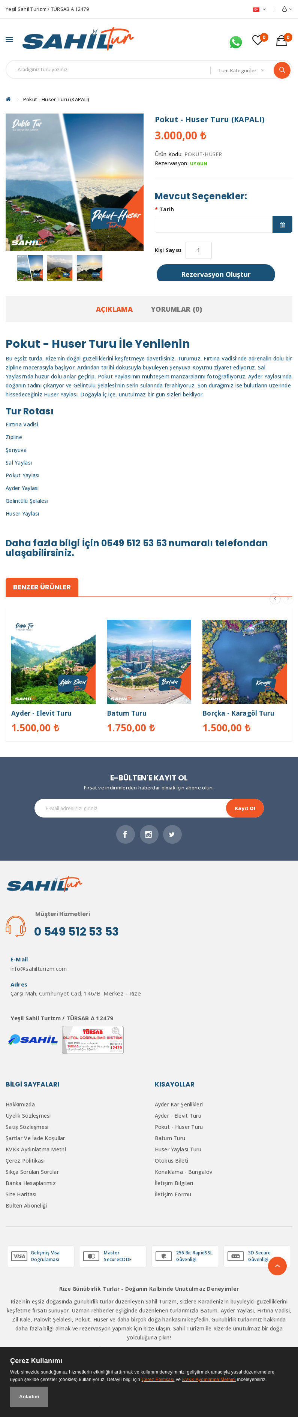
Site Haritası (21, 1196)
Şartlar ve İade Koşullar (35, 1139)
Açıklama (114, 310)
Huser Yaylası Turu (178, 1151)
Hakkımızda (20, 1106)
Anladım (29, 1396)
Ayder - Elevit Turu (41, 715)
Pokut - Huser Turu (179, 1128)
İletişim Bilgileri (174, 1184)
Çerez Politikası (25, 1162)
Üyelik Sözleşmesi (28, 1117)
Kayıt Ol (245, 810)
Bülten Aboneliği (26, 1207)
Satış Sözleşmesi (27, 1128)
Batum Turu (127, 715)
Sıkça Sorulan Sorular (32, 1173)
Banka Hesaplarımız (31, 1184)
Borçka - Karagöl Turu (238, 715)
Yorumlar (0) (176, 310)
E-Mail (17, 961)
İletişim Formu (173, 1196)
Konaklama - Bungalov (184, 1173)
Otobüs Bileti (172, 1162)
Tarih (166, 211)
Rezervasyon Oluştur (216, 276)
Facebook (125, 836)
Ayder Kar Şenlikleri (179, 1106)
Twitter (172, 836)
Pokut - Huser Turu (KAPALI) (56, 101)
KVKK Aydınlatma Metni (36, 1151)
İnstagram (149, 836)
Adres (16, 986)
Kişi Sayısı (168, 252)
